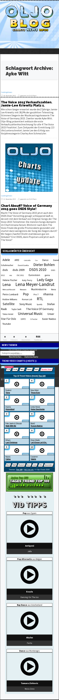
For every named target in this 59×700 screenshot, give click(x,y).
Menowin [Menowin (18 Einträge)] (23, 289)
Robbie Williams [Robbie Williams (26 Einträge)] (10, 299)
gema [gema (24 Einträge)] (47, 275)
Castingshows (6, 92)
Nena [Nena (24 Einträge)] (53, 289)
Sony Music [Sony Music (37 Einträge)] (25, 304)
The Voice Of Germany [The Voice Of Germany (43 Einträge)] (40, 309)
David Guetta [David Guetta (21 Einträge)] (23, 265)
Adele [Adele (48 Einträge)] (6, 260)
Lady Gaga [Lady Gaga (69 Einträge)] (45, 279)
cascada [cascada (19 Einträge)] (27, 260)
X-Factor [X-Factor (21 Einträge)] (33, 319)
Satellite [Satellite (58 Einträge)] (9, 304)
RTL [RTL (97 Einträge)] (40, 298)
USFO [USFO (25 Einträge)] (23, 319)
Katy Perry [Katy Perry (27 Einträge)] (27, 280)
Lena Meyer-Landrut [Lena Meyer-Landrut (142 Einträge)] (34, 284)
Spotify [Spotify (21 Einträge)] (39, 304)
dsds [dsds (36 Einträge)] (5, 270)
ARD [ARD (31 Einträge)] (17, 260)
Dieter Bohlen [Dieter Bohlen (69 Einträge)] (44, 264)
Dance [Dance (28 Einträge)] (45, 260)
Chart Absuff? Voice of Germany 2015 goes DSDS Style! (26, 207)
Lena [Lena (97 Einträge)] (7, 284)
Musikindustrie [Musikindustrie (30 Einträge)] (38, 289)
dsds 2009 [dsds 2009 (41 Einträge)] (18, 270)
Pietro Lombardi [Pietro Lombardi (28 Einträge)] (10, 294)
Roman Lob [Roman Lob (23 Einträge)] (27, 299)
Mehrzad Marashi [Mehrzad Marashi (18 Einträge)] (9, 289)
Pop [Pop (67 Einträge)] (26, 294)
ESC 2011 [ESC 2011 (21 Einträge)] (20, 275)
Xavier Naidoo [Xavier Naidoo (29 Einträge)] (49, 318)
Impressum (16, 353)
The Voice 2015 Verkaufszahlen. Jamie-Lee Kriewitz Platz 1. (26, 103)
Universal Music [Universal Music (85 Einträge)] (30, 313)
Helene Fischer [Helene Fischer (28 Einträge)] (10, 280)
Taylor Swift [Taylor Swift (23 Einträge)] (16, 309)
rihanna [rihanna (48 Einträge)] (48, 294)
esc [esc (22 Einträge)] (10, 275)
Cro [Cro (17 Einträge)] (36, 260)
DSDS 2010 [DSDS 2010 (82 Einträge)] (37, 269)
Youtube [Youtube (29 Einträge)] (7, 323)
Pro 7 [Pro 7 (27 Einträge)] (35, 294)
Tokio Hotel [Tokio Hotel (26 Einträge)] (8, 314)
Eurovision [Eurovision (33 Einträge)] (34, 275)
